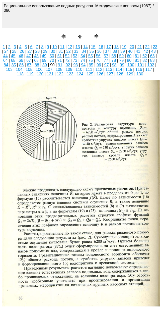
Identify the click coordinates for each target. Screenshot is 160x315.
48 (36, 56)
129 (129, 74)
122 (60, 74)
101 (140, 65)
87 (29, 65)
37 (107, 51)
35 (91, 51)
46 (21, 56)
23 (155, 47)
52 (67, 56)
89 (44, 65)
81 (137, 60)
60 (129, 56)
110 (78, 69)
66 (21, 60)
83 (152, 60)
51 (59, 56)
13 (77, 47)
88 (37, 65)
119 (30, 74)
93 (75, 65)
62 (144, 56)
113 (109, 69)
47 (28, 56)
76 (98, 60)
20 (132, 47)
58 (114, 56)
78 (114, 60)
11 (62, 47)
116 (138, 69)
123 (70, 74)
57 (106, 56)
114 (118, 69)
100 (130, 65)
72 (67, 60)
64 (5, 60)
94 (83, 65)
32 (68, 51)
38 (115, 51)
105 (29, 69)
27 (30, 51)
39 (122, 51)
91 (60, 65)
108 (59, 69)
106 (39, 69)
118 (20, 74)
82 (144, 60)
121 (50, 74)
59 (121, 56)
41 (138, 51)
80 (129, 60)
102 (150, 65)
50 (52, 56)
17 (108, 47)
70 (52, 60)
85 (14, 65)
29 (45, 51)
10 (54, 47)
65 (13, 60)
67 (28, 60)
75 (90, 60)
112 (99, 69)
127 (110, 74)
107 (49, 69)
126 (100, 74)
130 (139, 74)
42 (145, 51)
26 (22, 51)
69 (44, 60)
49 (44, 56)
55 (90, 56)
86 (21, 65)
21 (139, 47)
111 (89, 69)
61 (137, 56)
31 (60, 51)
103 (9, 69)
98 (114, 65)
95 (91, 65)
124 (80, 74)
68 (36, 60)
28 (37, 51)
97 (106, 65)
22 (147, 47)
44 (5, 56)
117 (148, 69)
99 (122, 65)
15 (93, 47)
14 (85, 47)
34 (84, 51)
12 (70, 47)
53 (75, 56)
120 (40, 74)
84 (6, 65)
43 (153, 51)
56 (98, 56)
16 (101, 47)
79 (121, 60)
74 (83, 60)
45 (13, 56)
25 (14, 51)
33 (76, 51)
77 (106, 60)
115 (128, 69)
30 (53, 51)
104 (19, 69)
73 (75, 60)
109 (69, 69)
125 (90, 74)
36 (99, 51)
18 (116, 47)
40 (130, 51)
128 (120, 74)
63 (152, 56)
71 (59, 60)
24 (6, 51)
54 (83, 56)
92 (68, 65)
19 (124, 47)
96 (99, 65)
